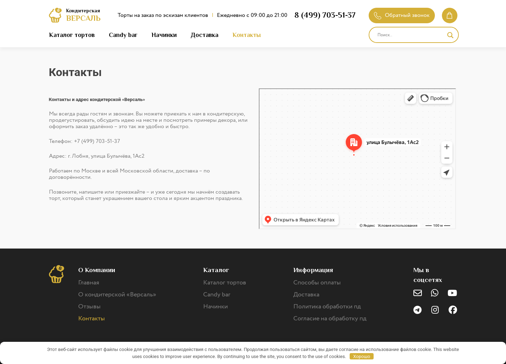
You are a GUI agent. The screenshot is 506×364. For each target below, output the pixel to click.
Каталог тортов (72, 34)
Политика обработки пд (327, 306)
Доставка (204, 34)
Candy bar (123, 34)
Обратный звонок (402, 15)
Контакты (246, 34)
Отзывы (89, 306)
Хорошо (361, 356)
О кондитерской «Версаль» (117, 294)
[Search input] (410, 35)
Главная (88, 282)
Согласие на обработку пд (330, 318)
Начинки (164, 34)
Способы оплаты (317, 282)
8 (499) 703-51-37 (325, 15)
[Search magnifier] (450, 35)
